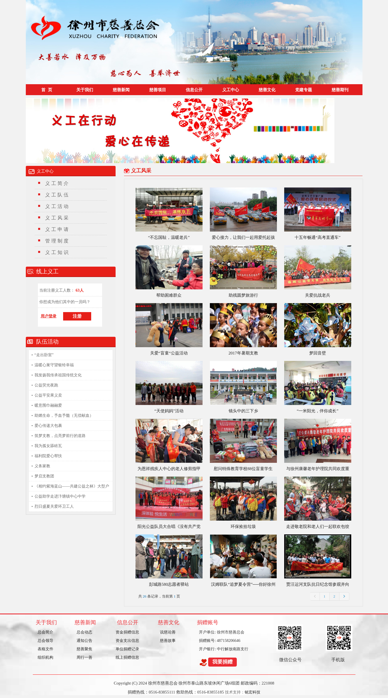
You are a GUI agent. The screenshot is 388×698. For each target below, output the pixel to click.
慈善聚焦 (84, 649)
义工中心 (230, 89)
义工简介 (57, 183)
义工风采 (57, 218)
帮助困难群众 (169, 295)
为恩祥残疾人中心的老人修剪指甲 (169, 468)
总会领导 (45, 641)
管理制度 (57, 241)
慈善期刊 (340, 89)
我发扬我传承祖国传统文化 (58, 375)
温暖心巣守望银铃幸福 (54, 365)
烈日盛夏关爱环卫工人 (54, 506)
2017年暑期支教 (243, 353)
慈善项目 (157, 89)
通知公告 (84, 641)
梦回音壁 (317, 353)
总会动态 (84, 632)
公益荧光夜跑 (46, 385)
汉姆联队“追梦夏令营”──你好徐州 (243, 584)
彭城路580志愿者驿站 (169, 584)
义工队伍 (57, 195)
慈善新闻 (121, 89)
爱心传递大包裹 (48, 426)
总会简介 (45, 632)
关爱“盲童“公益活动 (168, 353)
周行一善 (84, 657)
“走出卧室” (44, 355)
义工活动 (57, 206)
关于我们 (84, 89)
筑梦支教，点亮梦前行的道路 (60, 436)
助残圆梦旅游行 (243, 295)
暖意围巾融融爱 (48, 405)
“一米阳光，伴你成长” (317, 411)
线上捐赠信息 (127, 657)
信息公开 (194, 89)
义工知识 (57, 252)
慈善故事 (168, 641)
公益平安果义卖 (48, 395)
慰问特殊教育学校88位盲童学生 (243, 468)
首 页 (46, 89)
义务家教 (42, 466)
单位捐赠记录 (127, 649)
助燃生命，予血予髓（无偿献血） (64, 415)
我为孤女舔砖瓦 (48, 446)
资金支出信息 (127, 641)
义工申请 (57, 229)
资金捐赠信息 (127, 632)
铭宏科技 (252, 692)
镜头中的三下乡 (243, 411)
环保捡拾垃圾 (243, 526)
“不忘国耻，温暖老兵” (169, 237)
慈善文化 (267, 89)
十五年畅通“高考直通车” (317, 237)
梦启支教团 (44, 476)
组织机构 (45, 657)
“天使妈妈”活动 (168, 411)
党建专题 (303, 89)
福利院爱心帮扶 (48, 456)
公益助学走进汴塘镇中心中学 (60, 496)
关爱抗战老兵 (317, 295)
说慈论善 (168, 632)
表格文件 (45, 649)
